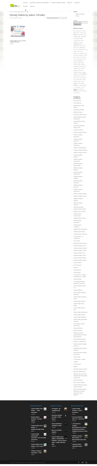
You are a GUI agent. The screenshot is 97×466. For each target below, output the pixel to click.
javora (74, 49)
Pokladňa (76, 3)
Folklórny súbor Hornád (79, 218)
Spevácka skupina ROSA (79, 371)
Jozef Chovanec (77, 265)
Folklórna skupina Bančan (80, 132)
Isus (82, 60)
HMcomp (32, 7)
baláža (77, 38)
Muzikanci (75, 83)
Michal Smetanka (77, 330)
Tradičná (81, 34)
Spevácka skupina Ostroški (80, 369)
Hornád (82, 75)
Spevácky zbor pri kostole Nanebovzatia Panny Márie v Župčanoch (80, 375)
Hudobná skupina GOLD (79, 245)
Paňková (84, 77)
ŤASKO (77, 77)
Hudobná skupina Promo (79, 255)
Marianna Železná (78, 328)
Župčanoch (75, 53)
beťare (80, 79)
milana (78, 51)
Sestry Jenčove (77, 364)
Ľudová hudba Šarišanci (79, 301)
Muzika (77, 47)
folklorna (84, 74)
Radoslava (75, 74)
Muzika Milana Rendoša (79, 339)
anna (85, 59)
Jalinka (74, 57)
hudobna (82, 83)
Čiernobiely (75, 72)
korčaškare (75, 81)
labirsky (83, 90)
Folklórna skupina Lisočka (80, 152)
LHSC (81, 90)
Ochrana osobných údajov (58, 3)
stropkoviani (83, 36)
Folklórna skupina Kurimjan (80, 150)
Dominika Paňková (78, 130)
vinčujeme (75, 40)
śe (86, 90)
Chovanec (75, 64)
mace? (74, 59)
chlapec (74, 51)
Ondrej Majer (76, 357)
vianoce (80, 30)
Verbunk (80, 45)
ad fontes (80, 74)
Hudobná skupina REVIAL (79, 258)
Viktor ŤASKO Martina (79, 382)
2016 (85, 66)
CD (75, 90)
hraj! (86, 49)
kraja (77, 30)
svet (77, 49)
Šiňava (74, 47)
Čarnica (74, 92)
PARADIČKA (75, 45)
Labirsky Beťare (77, 279)
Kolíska (79, 36)
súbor (80, 44)
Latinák (84, 45)
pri (84, 75)
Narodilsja (75, 36)
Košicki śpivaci (77, 272)
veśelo (83, 40)
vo (73, 87)
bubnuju (80, 72)
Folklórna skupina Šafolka (80, 193)
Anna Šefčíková (77, 103)
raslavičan (83, 68)
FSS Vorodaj (76, 241)
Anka (79, 75)
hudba (79, 61)
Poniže (79, 68)
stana (74, 77)
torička (85, 34)
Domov (11, 11)
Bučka (78, 57)
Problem (75, 362)
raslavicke (75, 60)
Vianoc (81, 51)
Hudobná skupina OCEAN (79, 250)
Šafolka (79, 62)
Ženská (78, 92)
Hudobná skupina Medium (80, 248)
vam (79, 83)
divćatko (79, 49)
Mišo (74, 30)
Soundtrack (83, 57)
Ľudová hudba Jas (77, 290)
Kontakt (25, 7)
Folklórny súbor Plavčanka (80, 229)
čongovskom (82, 53)
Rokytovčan (81, 38)
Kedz (78, 34)
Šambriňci (84, 79)
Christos (81, 32)
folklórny (82, 47)
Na (78, 42)
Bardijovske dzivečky (78, 109)
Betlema (74, 32)
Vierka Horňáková (78, 380)
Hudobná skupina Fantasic (80, 243)
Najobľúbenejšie (76, 66)
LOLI (83, 87)
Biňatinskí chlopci (77, 112)
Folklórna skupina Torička (80, 196)
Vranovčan (81, 70)
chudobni (82, 66)
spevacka (75, 75)
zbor (74, 38)
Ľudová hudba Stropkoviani (80, 312)
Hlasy (84, 32)
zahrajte (80, 42)
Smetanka (75, 68)
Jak (77, 89)
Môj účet (69, 3)
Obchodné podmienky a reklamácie (39, 3)
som (74, 79)
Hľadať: (75, 20)
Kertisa (82, 81)
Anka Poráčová (77, 100)
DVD (81, 59)
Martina (79, 40)
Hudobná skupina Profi (79, 253)
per (80, 57)
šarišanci (84, 30)
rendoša (75, 42)
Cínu (76, 87)
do (81, 87)
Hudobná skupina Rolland (79, 260)
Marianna (81, 55)
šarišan (81, 77)
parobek (84, 85)
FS (78, 53)
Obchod (25, 3)
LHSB (75, 85)
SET (83, 44)
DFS (78, 85)
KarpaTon (83, 64)
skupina (75, 44)
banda (82, 62)
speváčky (84, 72)
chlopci (78, 59)
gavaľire (78, 87)
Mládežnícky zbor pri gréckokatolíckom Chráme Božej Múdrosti (80, 334)
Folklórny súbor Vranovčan (80, 234)
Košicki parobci (77, 270)
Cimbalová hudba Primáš (79, 114)
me (82, 59)
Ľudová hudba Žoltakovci (79, 317)
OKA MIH (85, 55)
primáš (77, 79)
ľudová (75, 34)
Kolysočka (75, 62)
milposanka (75, 70)
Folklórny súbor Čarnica (79, 211)
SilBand (75, 366)
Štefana (81, 85)
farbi (83, 89)
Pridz (78, 32)
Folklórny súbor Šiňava (79, 231)
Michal (83, 49)
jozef (78, 90)
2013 (74, 55)
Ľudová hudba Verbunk (79, 314)
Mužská (79, 64)
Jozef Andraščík (77, 262)
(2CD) (86, 53)
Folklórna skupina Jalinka (79, 147)
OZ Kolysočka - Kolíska (79, 359)
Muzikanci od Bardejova (79, 341)
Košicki (77, 55)
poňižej (80, 89)
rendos (79, 81)
